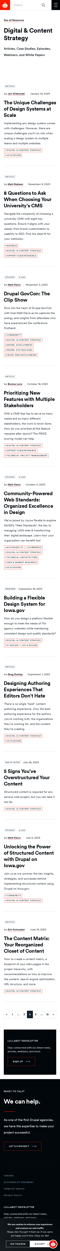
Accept (40, 1244)
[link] (23, 150)
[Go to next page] (53, 1014)
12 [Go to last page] (47, 1014)
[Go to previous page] (7, 1014)
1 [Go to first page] (12, 1014)
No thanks (18, 1244)
